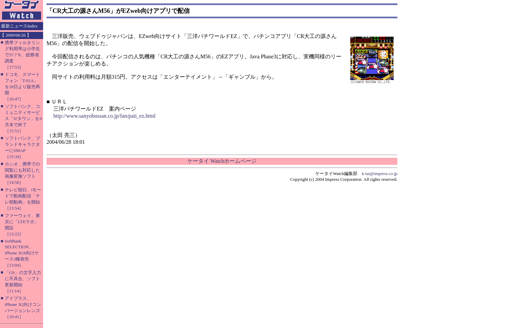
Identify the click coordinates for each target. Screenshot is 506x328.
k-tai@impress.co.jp (379, 173)
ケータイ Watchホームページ (222, 161)
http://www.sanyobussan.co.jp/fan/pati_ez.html (104, 116)
